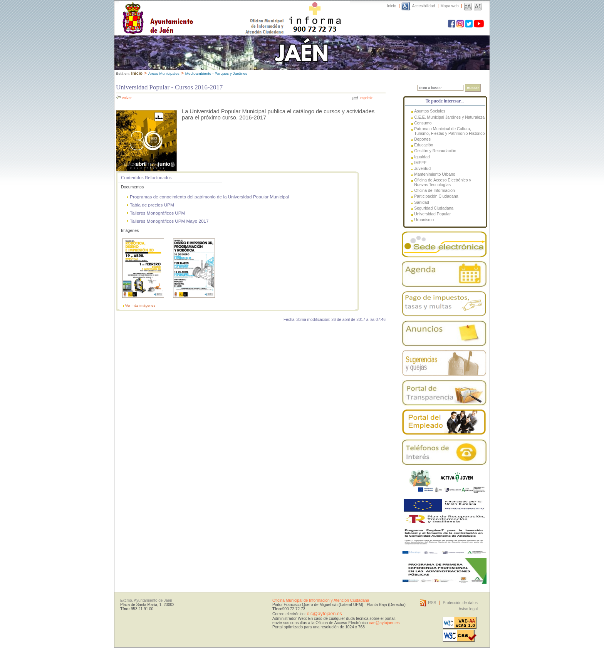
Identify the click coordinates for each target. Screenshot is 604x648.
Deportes (422, 139)
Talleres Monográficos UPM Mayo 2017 (169, 220)
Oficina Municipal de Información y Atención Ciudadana (320, 600)
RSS (432, 603)
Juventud (422, 168)
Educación (423, 145)
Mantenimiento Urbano (434, 174)
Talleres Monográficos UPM (157, 212)
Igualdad (422, 156)
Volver (127, 98)
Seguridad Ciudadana (433, 208)
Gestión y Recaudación (435, 150)
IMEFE (420, 162)
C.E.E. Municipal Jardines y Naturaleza (449, 117)
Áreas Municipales (164, 73)
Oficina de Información (434, 190)
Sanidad (421, 202)
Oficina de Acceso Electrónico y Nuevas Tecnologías (442, 182)
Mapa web (449, 6)
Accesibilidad (423, 6)
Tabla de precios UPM (152, 204)
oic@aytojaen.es (324, 613)
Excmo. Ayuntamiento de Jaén (146, 600)
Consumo (422, 123)
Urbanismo (424, 219)
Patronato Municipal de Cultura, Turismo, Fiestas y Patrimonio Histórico (449, 131)
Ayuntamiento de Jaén (191, 10)
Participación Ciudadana (436, 196)
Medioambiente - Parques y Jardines (216, 73)
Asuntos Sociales (429, 111)
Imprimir (366, 98)
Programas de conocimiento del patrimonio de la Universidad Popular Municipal (209, 196)
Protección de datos (460, 603)
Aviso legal (468, 609)
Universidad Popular (432, 214)
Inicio (391, 6)
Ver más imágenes (140, 305)
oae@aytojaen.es (384, 623)
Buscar (473, 88)
